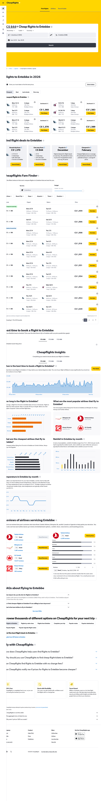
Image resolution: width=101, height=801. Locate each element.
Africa (15, 68)
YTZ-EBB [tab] (53, 327)
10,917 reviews (24, 552)
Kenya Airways (24, 557)
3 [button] (92, 307)
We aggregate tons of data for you (54, 712)
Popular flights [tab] (32, 622)
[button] (3, 3)
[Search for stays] (3, 12)
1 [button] (85, 307)
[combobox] (35, 30)
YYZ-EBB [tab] (62, 327)
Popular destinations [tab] (18, 622)
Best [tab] (22, 92)
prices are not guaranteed (47, 703)
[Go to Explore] (3, 24)
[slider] (85, 191)
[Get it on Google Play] (83, 730)
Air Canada (23, 546)
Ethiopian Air (23, 536)
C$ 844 (16, 26)
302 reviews (23, 562)
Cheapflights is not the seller (54, 709)
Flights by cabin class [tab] (32, 618)
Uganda (21, 68)
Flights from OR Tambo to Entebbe (20, 631)
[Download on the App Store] (83, 734)
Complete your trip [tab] (64, 618)
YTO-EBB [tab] (45, 327)
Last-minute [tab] (31, 92)
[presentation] (57, 27)
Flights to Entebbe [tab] (17, 618)
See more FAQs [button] (40, 602)
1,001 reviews (24, 541)
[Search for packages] (3, 20)
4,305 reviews (24, 531)
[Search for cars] (3, 16)
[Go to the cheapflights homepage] (13, 3)
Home (10, 68)
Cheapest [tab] (14, 92)
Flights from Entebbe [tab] (49, 618)
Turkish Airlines (24, 525)
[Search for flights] (3, 8)
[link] (20, 164)
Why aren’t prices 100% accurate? (54, 716)
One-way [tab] (41, 92)
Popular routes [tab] (78, 618)
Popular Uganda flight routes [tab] (49, 622)
